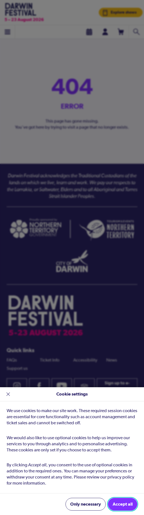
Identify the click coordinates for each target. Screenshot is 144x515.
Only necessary (85, 504)
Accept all (123, 504)
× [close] (8, 394)
